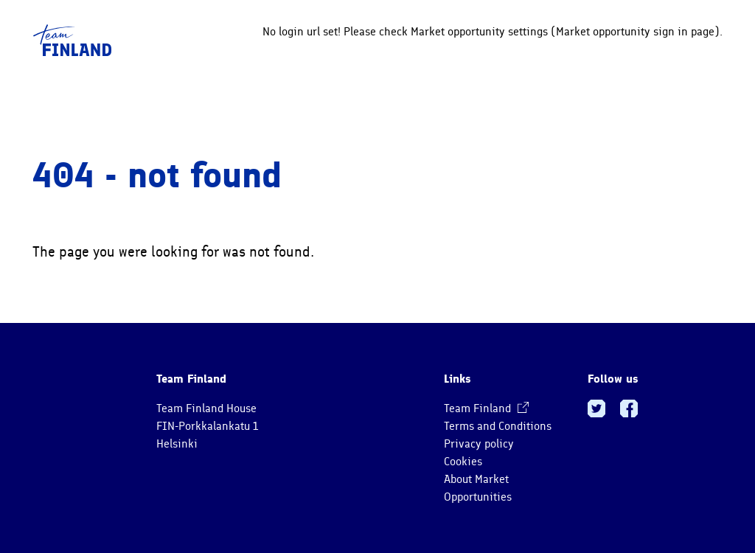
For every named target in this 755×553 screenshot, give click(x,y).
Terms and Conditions (498, 426)
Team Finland (486, 408)
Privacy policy (479, 444)
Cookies (463, 461)
